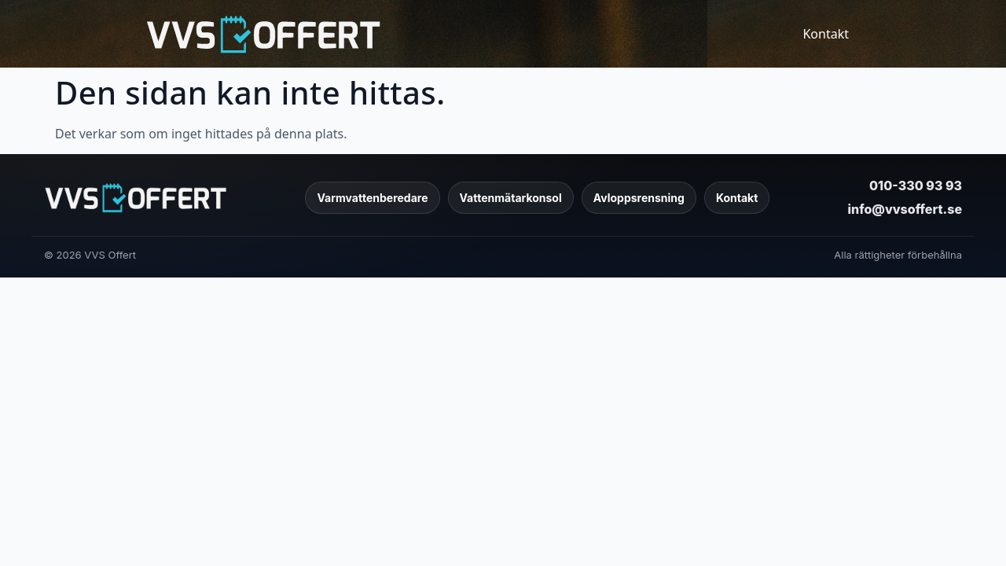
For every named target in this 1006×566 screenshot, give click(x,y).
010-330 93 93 (915, 185)
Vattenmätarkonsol (511, 197)
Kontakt (825, 33)
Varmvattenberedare (372, 197)
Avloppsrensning (639, 197)
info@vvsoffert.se (904, 209)
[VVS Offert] (135, 197)
